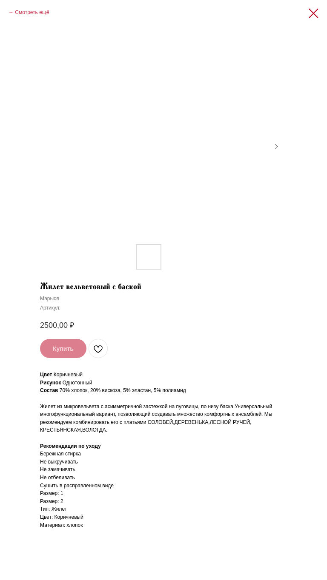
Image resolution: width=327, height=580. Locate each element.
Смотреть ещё (32, 12)
